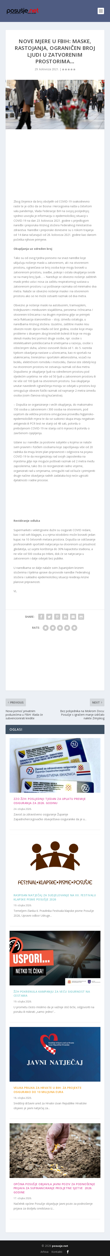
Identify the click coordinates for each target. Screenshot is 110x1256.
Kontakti (56, 1252)
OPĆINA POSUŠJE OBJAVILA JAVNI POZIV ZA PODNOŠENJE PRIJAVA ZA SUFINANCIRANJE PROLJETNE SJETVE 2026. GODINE (54, 1188)
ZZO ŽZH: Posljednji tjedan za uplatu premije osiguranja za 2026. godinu (50, 801)
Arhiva (44, 1252)
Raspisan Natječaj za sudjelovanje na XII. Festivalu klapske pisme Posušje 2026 (55, 897)
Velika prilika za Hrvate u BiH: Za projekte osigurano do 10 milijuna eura (48, 1090)
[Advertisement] (55, 165)
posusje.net (60, 1246)
